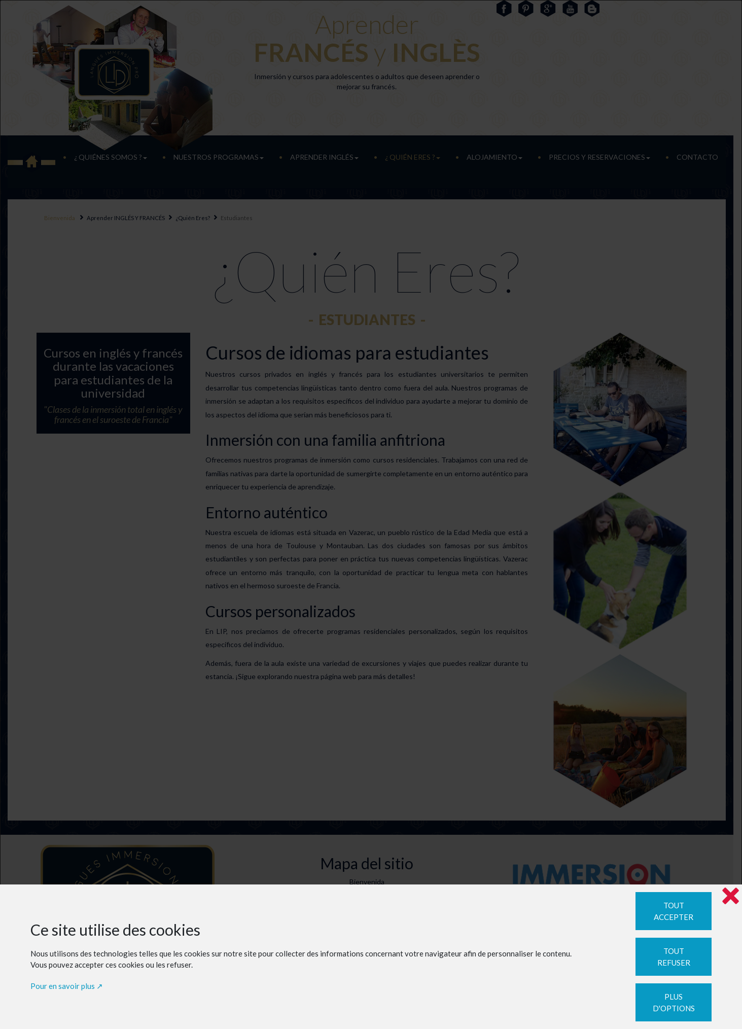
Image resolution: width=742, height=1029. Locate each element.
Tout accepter (673, 911)
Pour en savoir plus (62, 985)
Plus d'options (674, 1002)
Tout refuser (673, 956)
